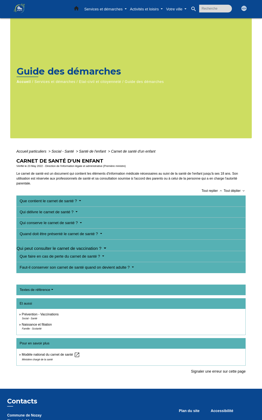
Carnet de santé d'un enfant (133, 151)
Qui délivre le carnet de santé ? (47, 212)
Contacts (22, 401)
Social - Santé (63, 151)
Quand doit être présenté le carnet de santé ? (59, 234)
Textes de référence (35, 290)
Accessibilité (222, 411)
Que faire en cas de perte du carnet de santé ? (60, 256)
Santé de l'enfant (93, 151)
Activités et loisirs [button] (145, 9)
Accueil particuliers (31, 151)
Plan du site (189, 411)
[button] (76, 9)
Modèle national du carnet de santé (51, 354)
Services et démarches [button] (104, 9)
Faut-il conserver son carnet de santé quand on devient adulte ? (75, 267)
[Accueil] (38, 9)
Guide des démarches (144, 82)
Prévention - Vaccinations (40, 314)
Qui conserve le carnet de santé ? (49, 223)
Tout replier (213, 190)
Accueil (24, 82)
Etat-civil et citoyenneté (100, 82)
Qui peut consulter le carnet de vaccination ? (60, 248)
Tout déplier (235, 190)
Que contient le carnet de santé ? (49, 201)
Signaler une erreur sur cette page (218, 371)
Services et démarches (54, 82)
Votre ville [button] (174, 9)
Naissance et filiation (37, 324)
